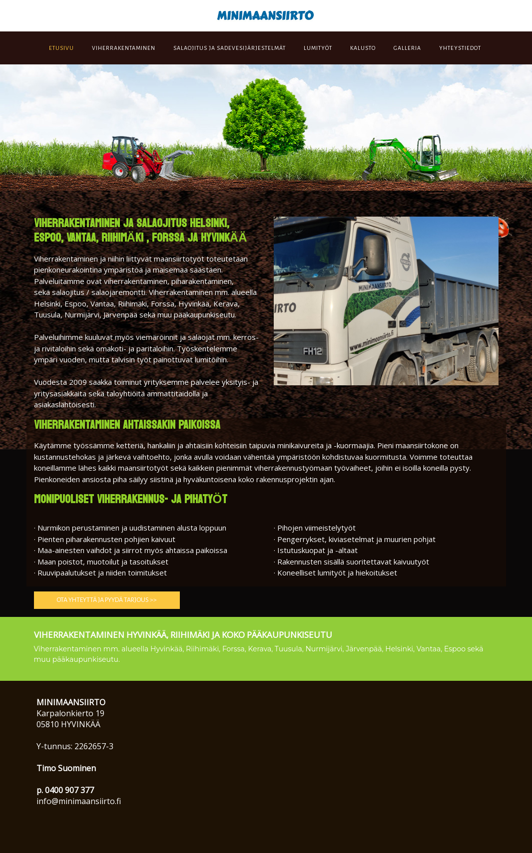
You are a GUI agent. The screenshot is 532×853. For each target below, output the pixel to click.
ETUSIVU (61, 48)
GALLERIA (407, 48)
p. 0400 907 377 (65, 790)
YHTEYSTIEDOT (460, 48)
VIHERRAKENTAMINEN (123, 48)
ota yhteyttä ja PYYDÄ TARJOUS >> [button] (106, 599)
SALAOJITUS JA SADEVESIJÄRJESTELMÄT (229, 48)
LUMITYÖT (318, 48)
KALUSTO (363, 48)
